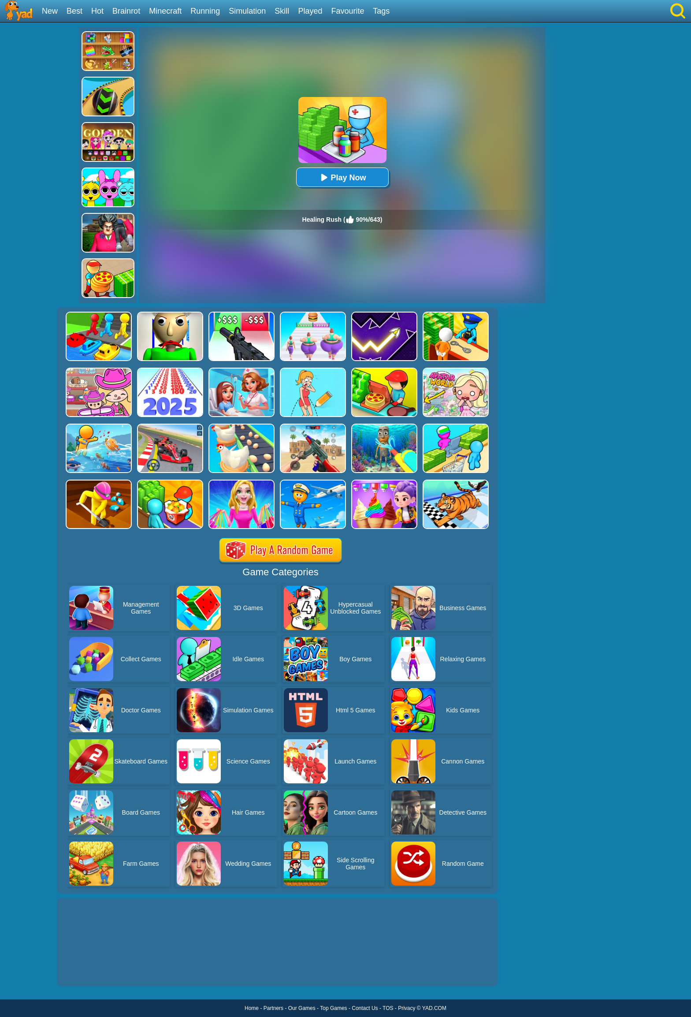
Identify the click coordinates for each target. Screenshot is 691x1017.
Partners (273, 1008)
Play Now (342, 177)
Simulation (247, 11)
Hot (97, 11)
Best (74, 11)
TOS (388, 1008)
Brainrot (126, 11)
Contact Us (365, 1008)
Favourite (347, 11)
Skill (282, 11)
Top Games (333, 1008)
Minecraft (165, 11)
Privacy (406, 1008)
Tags (381, 11)
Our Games (302, 1008)
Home (252, 1008)
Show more (86, 969)
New (50, 11)
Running (205, 11)
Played (310, 11)
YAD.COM (434, 1008)
